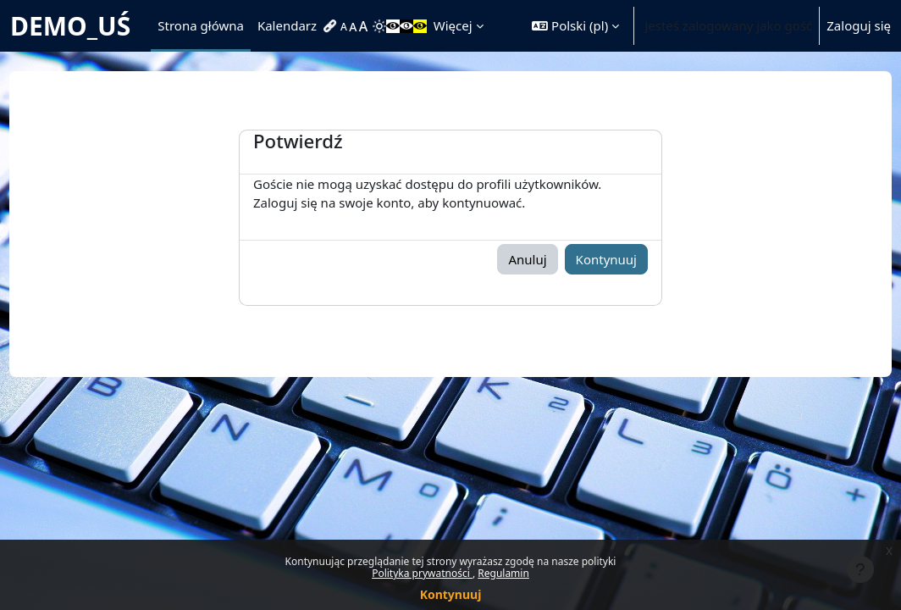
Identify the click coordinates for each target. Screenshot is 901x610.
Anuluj (527, 259)
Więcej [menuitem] (453, 25)
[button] (575, 26)
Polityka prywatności (422, 573)
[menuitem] (331, 26)
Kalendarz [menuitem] (287, 25)
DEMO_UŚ (70, 25)
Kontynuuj (451, 594)
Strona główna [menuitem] (201, 25)
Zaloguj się (858, 25)
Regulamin (503, 573)
